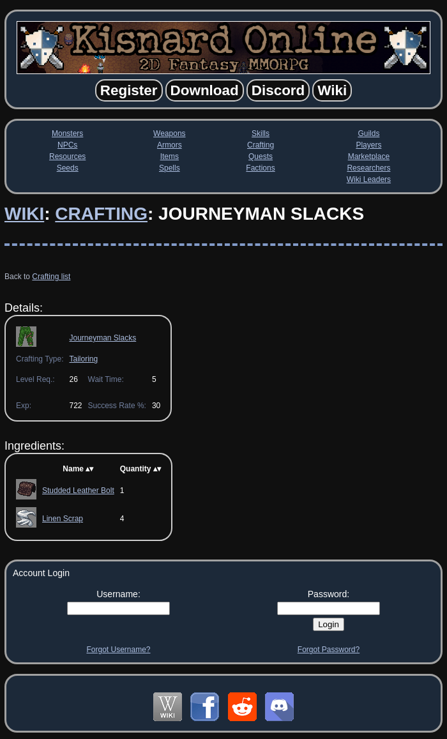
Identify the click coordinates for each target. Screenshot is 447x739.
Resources (67, 156)
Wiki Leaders (369, 179)
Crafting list (51, 276)
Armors (169, 145)
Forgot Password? (329, 649)
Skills (260, 133)
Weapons (169, 133)
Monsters (67, 133)
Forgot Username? (118, 649)
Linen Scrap (62, 518)
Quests (260, 156)
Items (169, 156)
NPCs (67, 145)
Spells (169, 168)
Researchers (368, 168)
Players (368, 145)
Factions (260, 168)
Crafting (260, 145)
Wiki (24, 214)
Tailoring (83, 358)
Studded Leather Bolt (78, 490)
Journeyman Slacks (102, 337)
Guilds (368, 133)
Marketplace (369, 156)
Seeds (68, 168)
